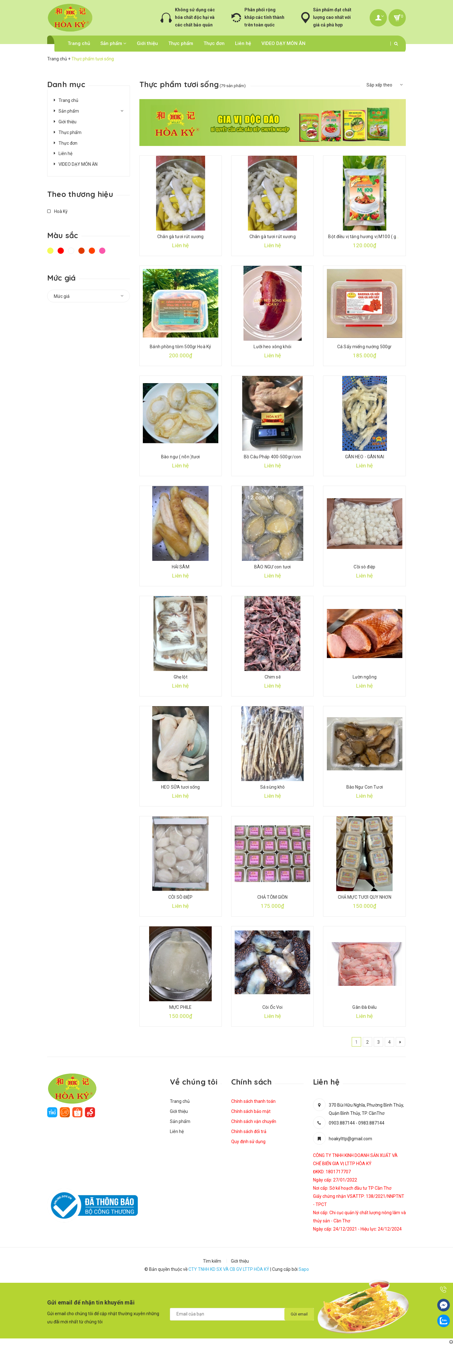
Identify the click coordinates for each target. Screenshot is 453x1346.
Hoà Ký (57, 211)
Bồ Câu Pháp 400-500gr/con (272, 456)
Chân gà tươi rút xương (180, 236)
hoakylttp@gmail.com (350, 1138)
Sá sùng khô (272, 787)
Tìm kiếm (212, 1261)
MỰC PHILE (180, 1007)
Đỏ (61, 251)
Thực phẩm (180, 43)
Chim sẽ (273, 676)
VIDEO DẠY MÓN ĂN (283, 43)
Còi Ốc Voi (272, 1007)
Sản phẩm (113, 43)
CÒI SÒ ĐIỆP (180, 897)
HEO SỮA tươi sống (180, 787)
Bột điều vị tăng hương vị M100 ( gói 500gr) (371, 236)
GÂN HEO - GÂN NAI (364, 456)
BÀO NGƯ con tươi (272, 566)
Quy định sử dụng (248, 1141)
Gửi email (299, 1314)
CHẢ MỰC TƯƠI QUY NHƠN (364, 897)
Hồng (102, 251)
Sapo (304, 1269)
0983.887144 (371, 1122)
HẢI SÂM (180, 566)
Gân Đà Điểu (364, 1007)
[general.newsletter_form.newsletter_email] (242, 1314)
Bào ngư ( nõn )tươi (180, 456)
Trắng (71, 251)
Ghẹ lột (180, 676)
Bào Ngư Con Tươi (364, 787)
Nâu (81, 251)
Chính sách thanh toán (253, 1101)
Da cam (92, 251)
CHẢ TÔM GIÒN (272, 897)
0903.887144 (342, 1122)
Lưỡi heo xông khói (272, 346)
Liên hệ (243, 43)
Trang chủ (79, 43)
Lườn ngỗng (365, 676)
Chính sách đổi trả (248, 1131)
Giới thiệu (147, 43)
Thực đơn (214, 43)
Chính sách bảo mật (251, 1111)
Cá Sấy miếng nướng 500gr (364, 346)
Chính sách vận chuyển (253, 1121)
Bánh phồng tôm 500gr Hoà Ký (180, 346)
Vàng (50, 251)
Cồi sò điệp (364, 566)
